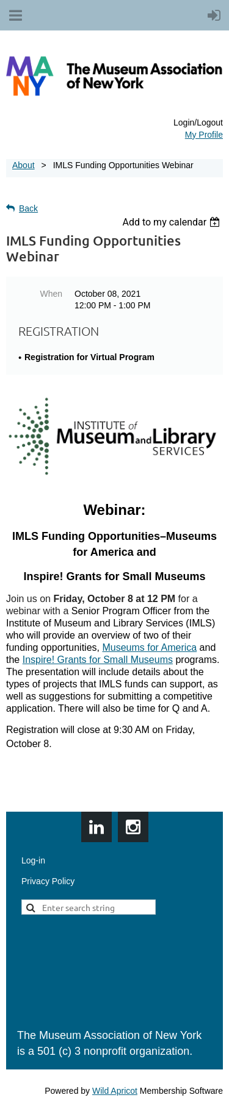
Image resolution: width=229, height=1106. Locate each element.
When (51, 294)
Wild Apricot (114, 1091)
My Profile (204, 135)
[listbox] (172, 222)
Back (28, 208)
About (23, 165)
